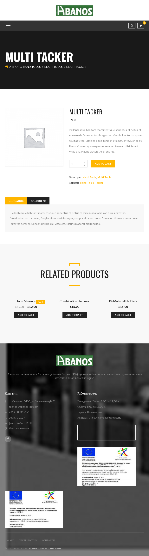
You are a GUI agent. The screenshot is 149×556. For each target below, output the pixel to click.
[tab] (16, 200)
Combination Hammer (74, 301)
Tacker (99, 182)
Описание (16, 200)
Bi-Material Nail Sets (123, 301)
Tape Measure (26, 301)
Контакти (48, 540)
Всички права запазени (45, 548)
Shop (15, 66)
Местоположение (19, 428)
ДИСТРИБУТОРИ (28, 540)
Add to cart (103, 163)
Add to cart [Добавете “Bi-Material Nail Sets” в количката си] (123, 314)
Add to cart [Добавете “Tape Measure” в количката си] (26, 314)
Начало (9, 540)
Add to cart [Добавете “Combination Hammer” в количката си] (74, 314)
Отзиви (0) (38, 200)
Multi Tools (53, 66)
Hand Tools (32, 66)
